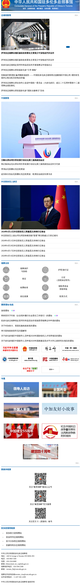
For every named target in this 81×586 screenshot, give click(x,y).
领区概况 (40, 8)
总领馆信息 (31, 8)
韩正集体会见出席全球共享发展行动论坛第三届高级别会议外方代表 (30, 164)
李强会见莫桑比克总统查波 (13, 169)
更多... (77, 15)
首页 (24, 8)
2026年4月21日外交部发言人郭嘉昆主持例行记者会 (23, 241)
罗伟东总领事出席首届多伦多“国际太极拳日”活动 (22, 91)
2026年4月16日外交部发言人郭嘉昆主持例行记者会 (23, 256)
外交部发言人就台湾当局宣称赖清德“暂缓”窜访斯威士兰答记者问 (29, 235)
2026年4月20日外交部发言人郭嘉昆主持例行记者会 (23, 246)
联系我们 (55, 8)
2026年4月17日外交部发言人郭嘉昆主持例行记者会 (23, 251)
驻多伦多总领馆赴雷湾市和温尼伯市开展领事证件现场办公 (26, 65)
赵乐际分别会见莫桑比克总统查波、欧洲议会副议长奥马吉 (26, 174)
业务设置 (47, 8)
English (77, 1)
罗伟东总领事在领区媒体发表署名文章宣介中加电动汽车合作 (27, 60)
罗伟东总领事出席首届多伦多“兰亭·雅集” (19, 70)
